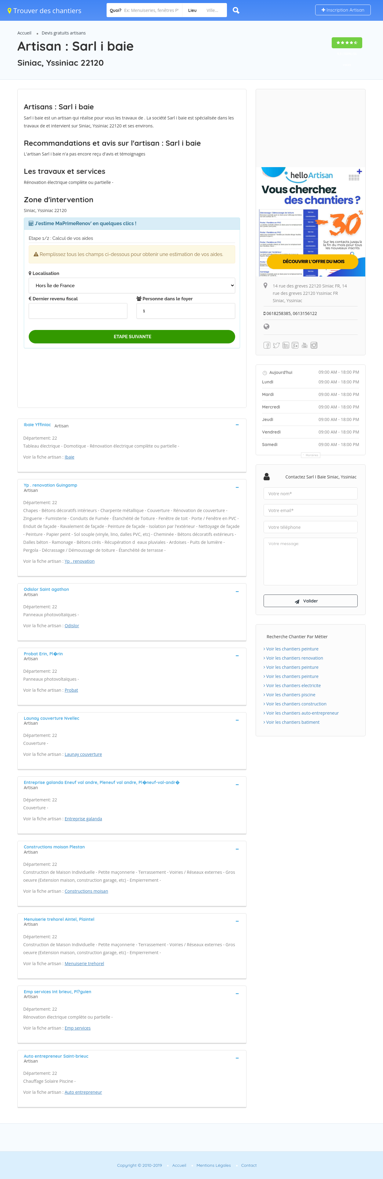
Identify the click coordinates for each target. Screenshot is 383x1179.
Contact (249, 1165)
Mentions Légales (214, 1165)
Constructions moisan (86, 891)
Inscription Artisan (343, 10)
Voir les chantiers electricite (292, 686)
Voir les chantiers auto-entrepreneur (301, 714)
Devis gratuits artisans (64, 33)
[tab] (131, 424)
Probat (71, 690)
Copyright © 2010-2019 (139, 1165)
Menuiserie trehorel (84, 963)
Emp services (78, 1028)
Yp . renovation (80, 561)
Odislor (72, 625)
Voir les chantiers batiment (291, 723)
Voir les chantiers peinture (291, 650)
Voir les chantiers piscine (290, 695)
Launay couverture (83, 754)
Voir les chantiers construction (295, 705)
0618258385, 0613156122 (291, 313)
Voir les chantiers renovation (293, 659)
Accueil (24, 33)
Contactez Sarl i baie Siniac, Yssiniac (321, 477)
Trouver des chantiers (45, 10)
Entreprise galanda (83, 819)
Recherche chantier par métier (297, 637)
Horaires (312, 455)
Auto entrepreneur (83, 1092)
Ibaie (70, 457)
